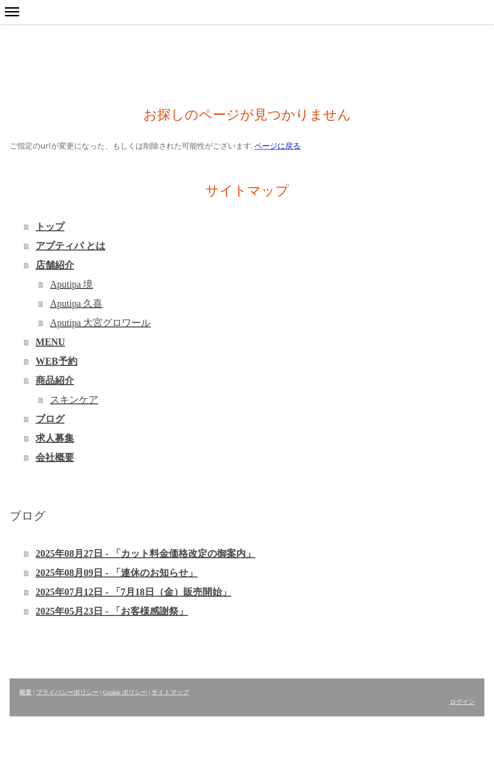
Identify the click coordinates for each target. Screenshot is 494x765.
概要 (25, 692)
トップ (50, 226)
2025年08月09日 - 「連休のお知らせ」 (117, 572)
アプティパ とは (70, 245)
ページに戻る (277, 145)
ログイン (462, 702)
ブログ (50, 419)
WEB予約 (56, 361)
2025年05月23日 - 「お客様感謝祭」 (112, 611)
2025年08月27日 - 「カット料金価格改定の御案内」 (145, 553)
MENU (50, 342)
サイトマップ (170, 692)
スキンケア (74, 399)
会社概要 (55, 457)
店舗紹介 (55, 265)
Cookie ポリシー (125, 692)
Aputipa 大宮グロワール (100, 322)
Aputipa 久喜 (76, 303)
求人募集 (55, 438)
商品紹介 (55, 380)
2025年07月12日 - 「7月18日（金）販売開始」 (133, 592)
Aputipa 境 (71, 284)
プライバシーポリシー (67, 692)
